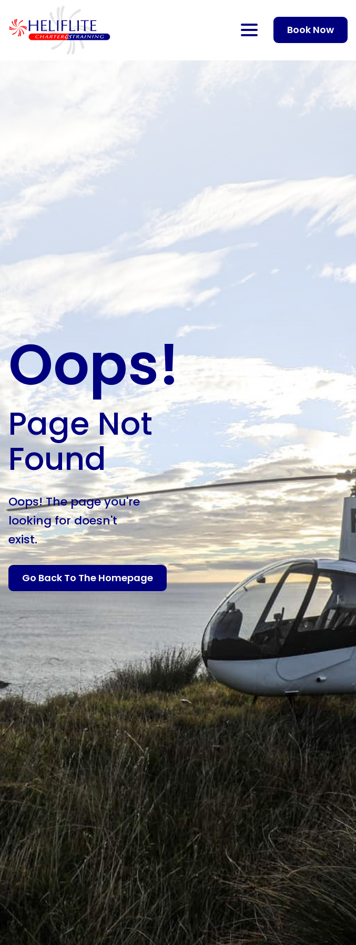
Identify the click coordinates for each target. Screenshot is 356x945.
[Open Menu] (249, 30)
